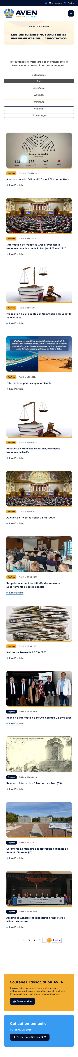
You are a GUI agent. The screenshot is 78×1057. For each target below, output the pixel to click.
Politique (39, 101)
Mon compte (53, 3)
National (39, 94)
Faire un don (24, 1001)
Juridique (38, 87)
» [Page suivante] (49, 940)
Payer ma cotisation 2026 (31, 1037)
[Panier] (65, 3)
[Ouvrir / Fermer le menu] (71, 13)
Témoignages (39, 115)
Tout (39, 81)
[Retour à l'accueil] (20, 13)
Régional (39, 108)
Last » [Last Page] (57, 940)
